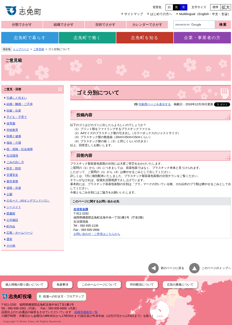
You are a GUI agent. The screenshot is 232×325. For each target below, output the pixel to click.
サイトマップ (133, 14)
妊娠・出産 (13, 110)
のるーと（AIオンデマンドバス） (28, 200)
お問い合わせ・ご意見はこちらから (97, 234)
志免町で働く (87, 37)
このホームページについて (99, 284)
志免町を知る (144, 37)
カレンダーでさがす (147, 24)
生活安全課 (81, 209)
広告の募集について (180, 284)
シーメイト (13, 207)
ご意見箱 (38, 49)
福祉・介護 (13, 142)
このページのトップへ (216, 267)
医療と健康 (13, 136)
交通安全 (12, 174)
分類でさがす (22, 24)
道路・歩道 (13, 187)
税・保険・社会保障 (19, 149)
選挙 (9, 239)
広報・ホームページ (19, 232)
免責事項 (62, 284)
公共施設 (12, 220)
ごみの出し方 (15, 162)
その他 (10, 245)
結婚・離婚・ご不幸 (19, 104)
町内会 (10, 226)
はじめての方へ (161, 14)
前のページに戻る (172, 267)
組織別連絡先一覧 (86, 312)
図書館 (10, 213)
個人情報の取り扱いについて (24, 284)
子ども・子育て (16, 117)
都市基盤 (12, 181)
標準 (215, 7)
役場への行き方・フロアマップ (63, 296)
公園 (9, 194)
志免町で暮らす (30, 37)
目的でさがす (105, 24)
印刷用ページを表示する (155, 104)
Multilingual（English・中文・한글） (205, 14)
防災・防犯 (13, 168)
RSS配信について (142, 284)
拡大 (226, 7)
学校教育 (12, 130)
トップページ (21, 49)
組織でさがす (64, 24)
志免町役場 (20, 296)
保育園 (10, 123)
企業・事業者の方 (202, 37)
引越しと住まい (16, 97)
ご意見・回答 (12, 89)
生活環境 (12, 155)
